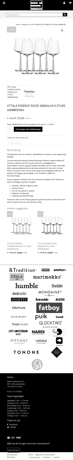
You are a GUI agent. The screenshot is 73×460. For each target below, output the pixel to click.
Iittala (23, 138)
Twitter (11, 427)
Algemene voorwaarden (44, 454)
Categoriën (25, 24)
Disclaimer (47, 457)
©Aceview (11, 457)
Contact (57, 457)
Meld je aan (13, 450)
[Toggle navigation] (4, 2)
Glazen (18, 138)
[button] (62, 30)
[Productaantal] (10, 129)
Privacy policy (34, 457)
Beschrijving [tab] (15, 143)
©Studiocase (12, 454)
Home (18, 24)
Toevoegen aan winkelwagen (28, 129)
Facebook (12, 424)
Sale (26, 138)
